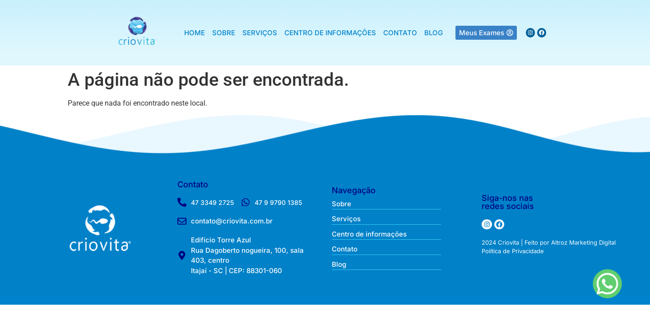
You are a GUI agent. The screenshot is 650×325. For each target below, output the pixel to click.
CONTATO (400, 32)
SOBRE (223, 32)
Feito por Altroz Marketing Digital (570, 242)
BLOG (433, 32)
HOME (194, 32)
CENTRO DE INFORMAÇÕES (330, 32)
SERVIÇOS (259, 32)
